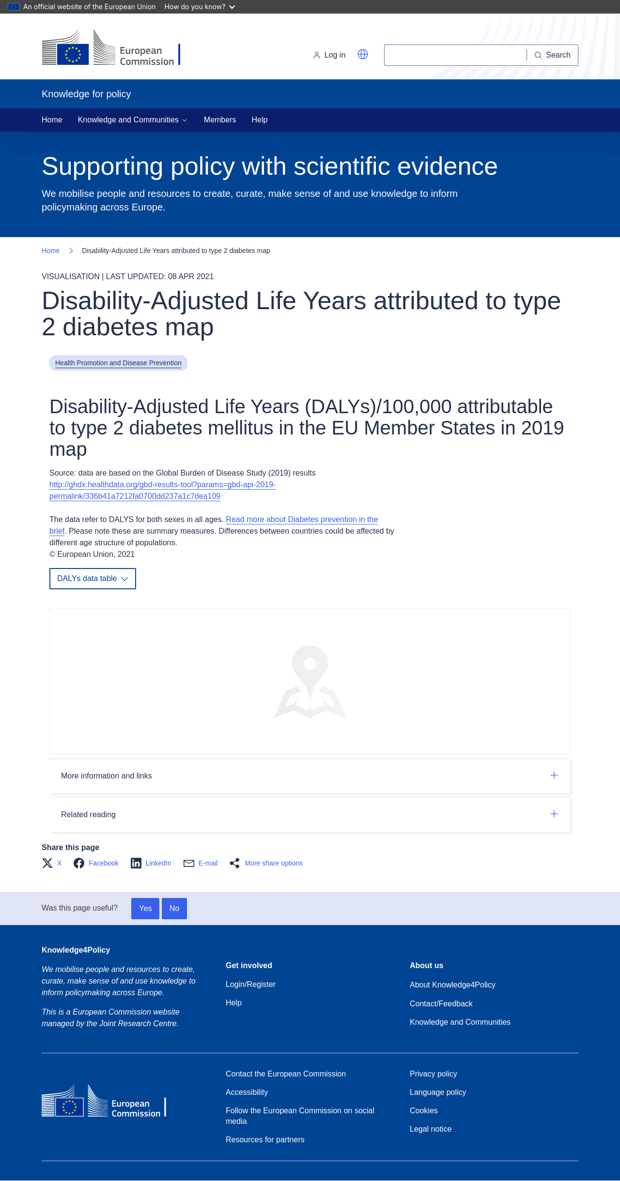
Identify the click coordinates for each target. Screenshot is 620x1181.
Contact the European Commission (286, 1074)
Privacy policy (433, 1074)
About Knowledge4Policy (453, 985)
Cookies (424, 1110)
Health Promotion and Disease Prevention (118, 363)
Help (260, 120)
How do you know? (200, 6)
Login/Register (251, 984)
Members (220, 120)
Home (52, 120)
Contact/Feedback (441, 1004)
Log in (329, 55)
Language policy (438, 1092)
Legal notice (430, 1129)
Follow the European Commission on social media (300, 1115)
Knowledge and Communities (460, 1022)
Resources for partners (265, 1140)
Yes (145, 908)
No (174, 908)
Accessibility (247, 1092)
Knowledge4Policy (76, 950)
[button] (363, 54)
